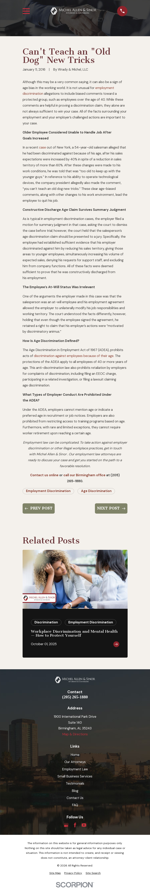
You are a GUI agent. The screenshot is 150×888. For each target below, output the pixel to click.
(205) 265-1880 (75, 697)
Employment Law (75, 769)
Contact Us (75, 798)
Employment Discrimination (48, 491)
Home (75, 755)
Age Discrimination (96, 491)
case (42, 147)
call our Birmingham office (84, 475)
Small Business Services (74, 776)
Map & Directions (75, 734)
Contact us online (44, 475)
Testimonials (75, 783)
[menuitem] (55, 873)
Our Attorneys (75, 762)
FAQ (75, 805)
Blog (75, 791)
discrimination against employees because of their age (74, 356)
